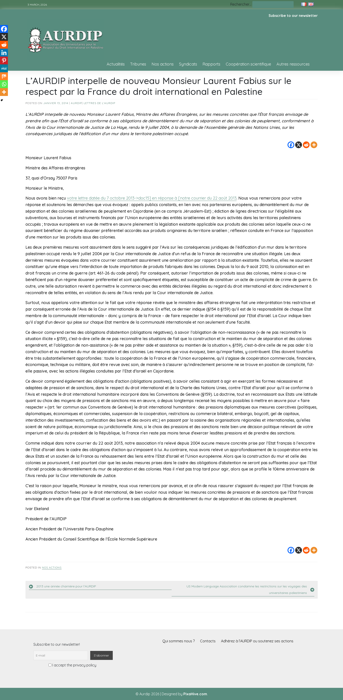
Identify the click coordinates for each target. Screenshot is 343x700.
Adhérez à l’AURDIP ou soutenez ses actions (257, 641)
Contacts (208, 641)
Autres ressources (293, 64)
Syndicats (188, 64)
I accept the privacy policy (72, 665)
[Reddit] (306, 144)
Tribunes (138, 64)
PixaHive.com (195, 694)
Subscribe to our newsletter (293, 15)
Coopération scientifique (248, 64)
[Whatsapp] (4, 84)
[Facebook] (291, 144)
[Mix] (4, 76)
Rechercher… (240, 4)
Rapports (211, 64)
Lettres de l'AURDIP (99, 103)
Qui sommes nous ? (178, 641)
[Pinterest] (4, 60)
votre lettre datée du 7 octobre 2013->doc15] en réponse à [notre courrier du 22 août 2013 (152, 198)
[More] (314, 144)
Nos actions (163, 64)
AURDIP (76, 103)
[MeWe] (4, 68)
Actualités (116, 64)
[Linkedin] (4, 53)
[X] (298, 144)
